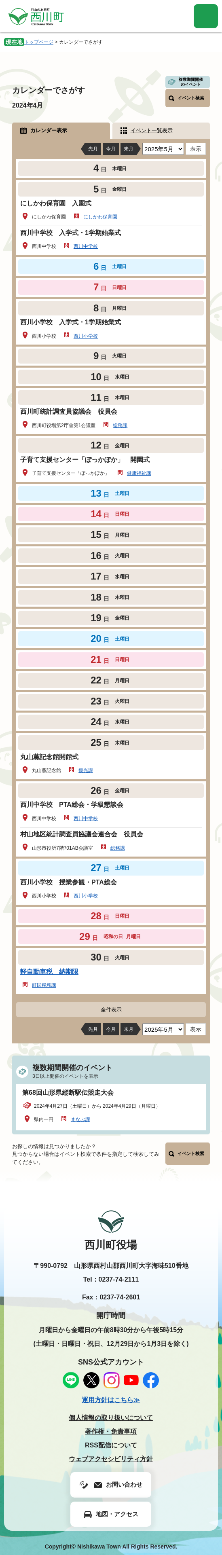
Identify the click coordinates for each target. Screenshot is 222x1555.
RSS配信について (111, 1445)
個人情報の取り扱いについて (111, 1417)
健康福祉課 (139, 473)
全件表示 (111, 1010)
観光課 (85, 770)
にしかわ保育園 (100, 217)
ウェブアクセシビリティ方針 (111, 1459)
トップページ (38, 42)
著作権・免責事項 (111, 1431)
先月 (93, 149)
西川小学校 (86, 336)
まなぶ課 (80, 1119)
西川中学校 (86, 246)
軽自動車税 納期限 (49, 971)
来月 (128, 149)
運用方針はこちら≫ (111, 1399)
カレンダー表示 (48, 130)
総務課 (120, 425)
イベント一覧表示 (152, 130)
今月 (111, 149)
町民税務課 (44, 985)
